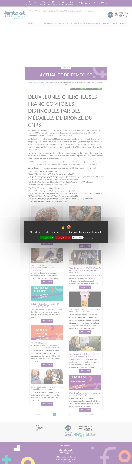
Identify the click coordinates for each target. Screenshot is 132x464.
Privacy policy (88, 238)
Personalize (77, 238)
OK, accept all (47, 238)
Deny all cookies (63, 238)
